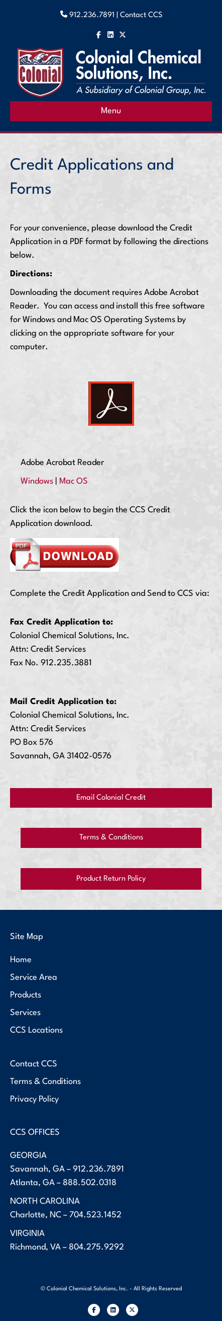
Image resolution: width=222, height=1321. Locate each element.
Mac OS (73, 481)
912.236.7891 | (94, 15)
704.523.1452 (95, 1215)
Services (25, 1012)
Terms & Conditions (45, 1081)
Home (21, 960)
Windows (37, 481)
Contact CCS (141, 15)
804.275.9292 (96, 1247)
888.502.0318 (90, 1183)
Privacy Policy (34, 1099)
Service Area (33, 977)
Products (25, 995)
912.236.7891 (98, 1169)
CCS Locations (36, 1030)
